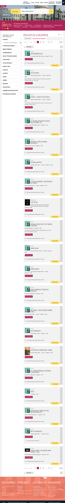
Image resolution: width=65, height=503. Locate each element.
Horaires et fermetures (38, 487)
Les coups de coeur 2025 (39, 492)
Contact (53, 486)
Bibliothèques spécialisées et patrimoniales (17, 502)
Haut (45, 477)
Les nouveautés (36, 486)
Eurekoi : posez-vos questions (24, 493)
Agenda (4, 487)
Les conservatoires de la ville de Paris (37, 502)
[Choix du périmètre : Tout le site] (16, 11)
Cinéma (4, 490)
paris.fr (3, 502)
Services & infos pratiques (8, 486)
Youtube (19, 489)
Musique (4, 489)
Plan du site (51, 496)
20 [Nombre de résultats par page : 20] (60, 42)
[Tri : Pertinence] (30, 47)
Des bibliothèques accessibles (55, 489)
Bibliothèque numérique (8, 495)
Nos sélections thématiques (39, 489)
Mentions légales (52, 495)
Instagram (19, 487)
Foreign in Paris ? (52, 490)
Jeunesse (4, 492)
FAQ (49, 486)
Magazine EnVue (52, 487)
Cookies (50, 492)
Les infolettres (20, 492)
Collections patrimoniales (8, 493)
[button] (63, 2)
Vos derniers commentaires (39, 495)
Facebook (19, 486)
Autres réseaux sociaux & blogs (24, 490)
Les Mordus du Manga (38, 493)
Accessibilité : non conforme (54, 502)
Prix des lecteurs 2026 (38, 490)
